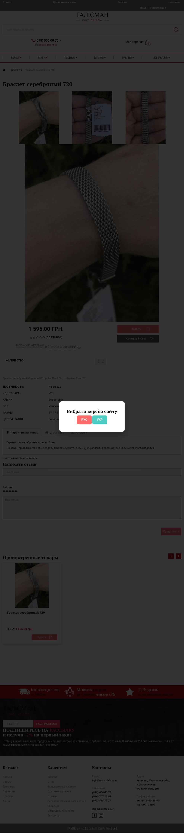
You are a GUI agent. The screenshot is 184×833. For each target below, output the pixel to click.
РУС (84, 419)
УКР (100, 419)
